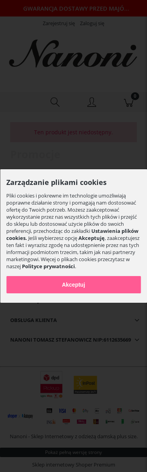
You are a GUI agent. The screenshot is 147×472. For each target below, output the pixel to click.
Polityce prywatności (48, 266)
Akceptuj (73, 285)
